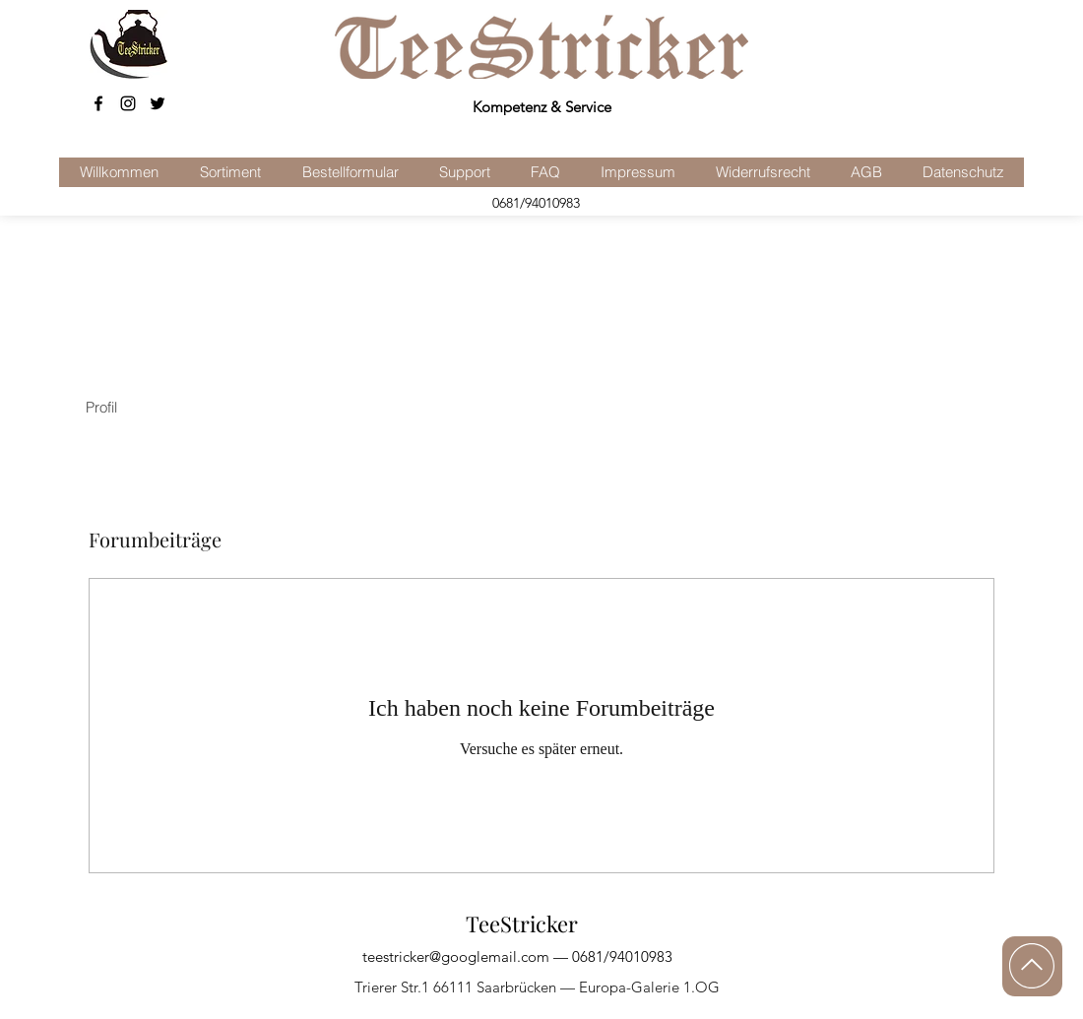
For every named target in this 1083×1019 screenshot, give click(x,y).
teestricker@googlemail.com (455, 956)
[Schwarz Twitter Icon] (157, 103)
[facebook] (98, 103)
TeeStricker (522, 923)
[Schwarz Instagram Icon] (128, 103)
